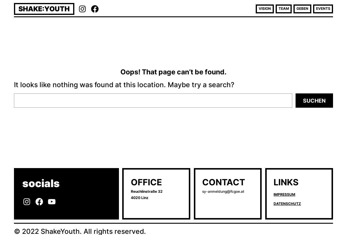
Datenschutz (287, 204)
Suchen (314, 101)
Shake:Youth (44, 8)
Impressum (284, 194)
